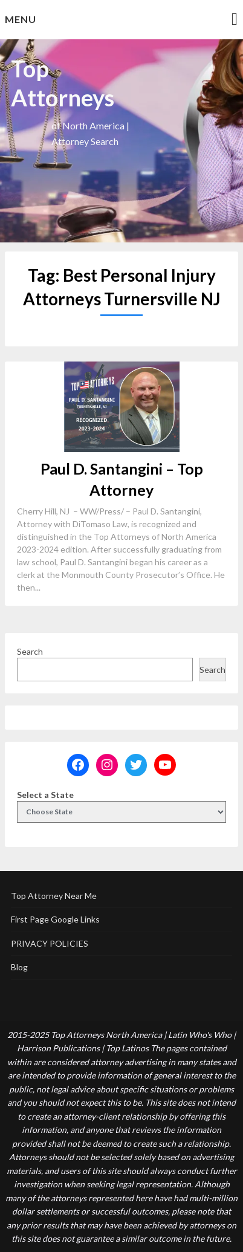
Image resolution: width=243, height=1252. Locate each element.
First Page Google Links (55, 919)
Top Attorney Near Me (54, 895)
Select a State (45, 795)
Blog (19, 967)
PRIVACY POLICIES (49, 943)
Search (30, 651)
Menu (20, 19)
